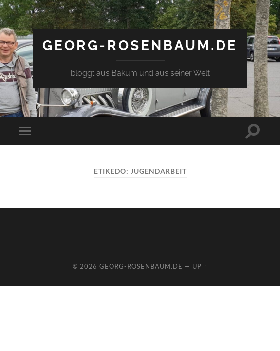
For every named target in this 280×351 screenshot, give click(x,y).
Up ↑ (199, 266)
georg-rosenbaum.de (140, 46)
